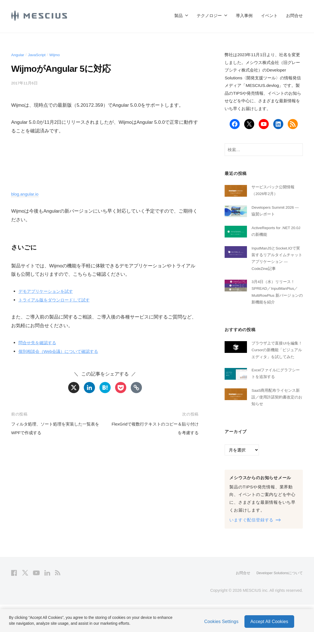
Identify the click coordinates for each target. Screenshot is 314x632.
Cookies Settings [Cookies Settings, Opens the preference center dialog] (221, 620)
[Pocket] (120, 387)
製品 (178, 15)
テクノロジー (209, 15)
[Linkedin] (89, 387)
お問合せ (294, 15)
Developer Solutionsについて (277, 600)
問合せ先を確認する (39, 342)
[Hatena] (105, 387)
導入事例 (244, 15)
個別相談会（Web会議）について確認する (63, 351)
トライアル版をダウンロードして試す (58, 300)
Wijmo (59, 54)
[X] (73, 387)
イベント (269, 15)
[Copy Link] (136, 387)
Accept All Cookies (269, 620)
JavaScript (39, 54)
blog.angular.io (26, 194)
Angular (18, 54)
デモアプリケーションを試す (49, 291)
